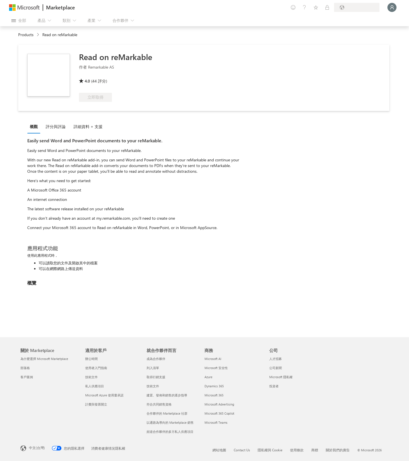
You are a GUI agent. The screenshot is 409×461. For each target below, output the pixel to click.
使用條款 (297, 450)
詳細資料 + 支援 (88, 126)
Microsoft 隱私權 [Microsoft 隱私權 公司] (281, 377)
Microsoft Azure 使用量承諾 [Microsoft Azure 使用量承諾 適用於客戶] (104, 395)
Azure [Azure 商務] (208, 377)
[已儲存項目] (315, 7)
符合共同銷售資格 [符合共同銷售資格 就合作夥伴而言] (159, 404)
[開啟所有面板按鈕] (18, 20)
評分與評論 (56, 126)
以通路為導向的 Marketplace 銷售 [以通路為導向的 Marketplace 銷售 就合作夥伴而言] (170, 422)
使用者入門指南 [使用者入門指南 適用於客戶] (96, 368)
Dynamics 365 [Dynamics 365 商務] (214, 386)
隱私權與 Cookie (270, 450)
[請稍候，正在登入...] (392, 7)
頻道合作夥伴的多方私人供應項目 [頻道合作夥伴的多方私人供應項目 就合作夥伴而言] (170, 431)
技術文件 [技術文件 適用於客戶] (91, 377)
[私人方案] (327, 7)
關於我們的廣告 (338, 450)
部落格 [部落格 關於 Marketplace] (25, 368)
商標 (314, 450)
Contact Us (242, 450)
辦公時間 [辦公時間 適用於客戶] (91, 359)
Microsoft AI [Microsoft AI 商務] (212, 359)
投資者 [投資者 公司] (274, 386)
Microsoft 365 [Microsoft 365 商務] (214, 395)
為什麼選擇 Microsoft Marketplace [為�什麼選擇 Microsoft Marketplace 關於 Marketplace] (44, 359)
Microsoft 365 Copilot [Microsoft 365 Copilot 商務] (219, 413)
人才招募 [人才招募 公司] (275, 359)
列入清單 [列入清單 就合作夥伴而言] (153, 368)
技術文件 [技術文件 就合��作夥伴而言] (153, 386)
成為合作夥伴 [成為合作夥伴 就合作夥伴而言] (156, 359)
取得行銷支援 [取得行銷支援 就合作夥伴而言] (156, 377)
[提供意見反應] (293, 7)
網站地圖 (219, 450)
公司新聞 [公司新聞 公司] (275, 368)
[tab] (35, 126)
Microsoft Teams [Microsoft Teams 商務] (216, 422)
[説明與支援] (304, 7)
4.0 (87, 81)
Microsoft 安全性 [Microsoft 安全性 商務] (216, 368)
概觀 (34, 126)
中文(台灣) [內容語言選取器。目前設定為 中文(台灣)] (37, 447)
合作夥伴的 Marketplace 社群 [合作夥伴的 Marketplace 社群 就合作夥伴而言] (167, 413)
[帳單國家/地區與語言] (356, 7)
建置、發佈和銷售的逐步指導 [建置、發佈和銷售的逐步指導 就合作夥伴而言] (167, 395)
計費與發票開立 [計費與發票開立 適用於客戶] (96, 404)
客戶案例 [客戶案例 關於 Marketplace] (26, 377)
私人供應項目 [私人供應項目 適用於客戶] (94, 386)
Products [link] (26, 34)
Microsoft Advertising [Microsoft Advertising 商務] (219, 404)
